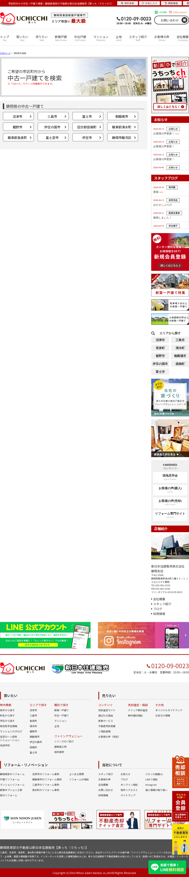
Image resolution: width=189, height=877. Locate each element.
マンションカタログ (11, 731)
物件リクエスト (129, 790)
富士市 (160, 371)
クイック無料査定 (138, 710)
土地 (119, 38)
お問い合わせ (170, 20)
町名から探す (7, 715)
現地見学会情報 (8, 726)
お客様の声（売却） (109, 736)
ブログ (157, 608)
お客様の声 (161, 38)
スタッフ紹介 (138, 38)
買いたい (22, 38)
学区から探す (7, 721)
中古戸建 (80, 38)
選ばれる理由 (105, 715)
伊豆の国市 (160, 363)
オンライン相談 (129, 784)
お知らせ (125, 774)
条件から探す (7, 710)
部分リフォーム (8, 795)
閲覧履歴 (171, 3)
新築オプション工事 (11, 790)
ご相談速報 (104, 731)
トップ (4, 38)
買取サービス (105, 721)
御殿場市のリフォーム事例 (47, 779)
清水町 (180, 348)
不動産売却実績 (106, 726)
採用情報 (159, 613)
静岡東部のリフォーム (12, 774)
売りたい (42, 38)
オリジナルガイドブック (168, 710)
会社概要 (183, 38)
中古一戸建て (61, 715)
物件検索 (127, 3)
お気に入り (149, 3)
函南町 (180, 363)
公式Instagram (180, 12)
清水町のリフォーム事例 (45, 790)
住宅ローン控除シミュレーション (10, 738)
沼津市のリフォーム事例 (45, 774)
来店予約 (5, 745)
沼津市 (160, 340)
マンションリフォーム (12, 784)
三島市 (180, 340)
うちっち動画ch (154, 774)
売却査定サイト (106, 710)
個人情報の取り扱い (156, 790)
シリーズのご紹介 (64, 741)
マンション (100, 38)
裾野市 (160, 355)
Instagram (151, 784)
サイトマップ (128, 795)
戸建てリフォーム (10, 779)
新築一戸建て (61, 710)
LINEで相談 (151, 779)
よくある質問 (76, 774)
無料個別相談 (135, 715)
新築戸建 (61, 38)
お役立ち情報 (162, 715)
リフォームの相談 (79, 779)
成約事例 (59, 752)
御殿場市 (180, 355)
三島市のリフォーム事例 (45, 784)
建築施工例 (60, 746)
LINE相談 (163, 12)
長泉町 (160, 348)
